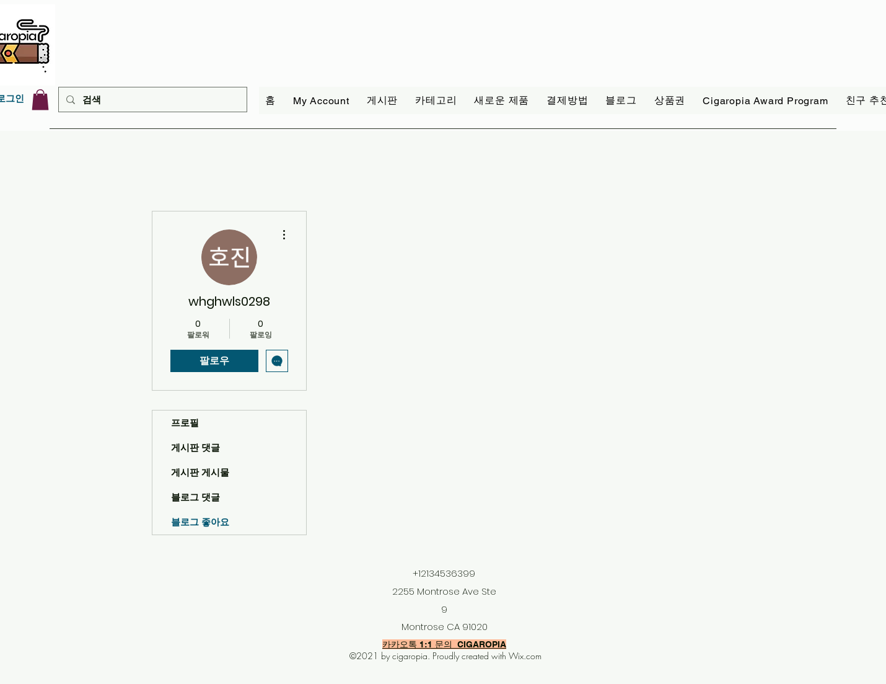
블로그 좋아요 (200, 521)
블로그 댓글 (195, 497)
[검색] (151, 99)
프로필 (185, 422)
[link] (40, 99)
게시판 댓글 (195, 447)
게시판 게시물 (200, 472)
